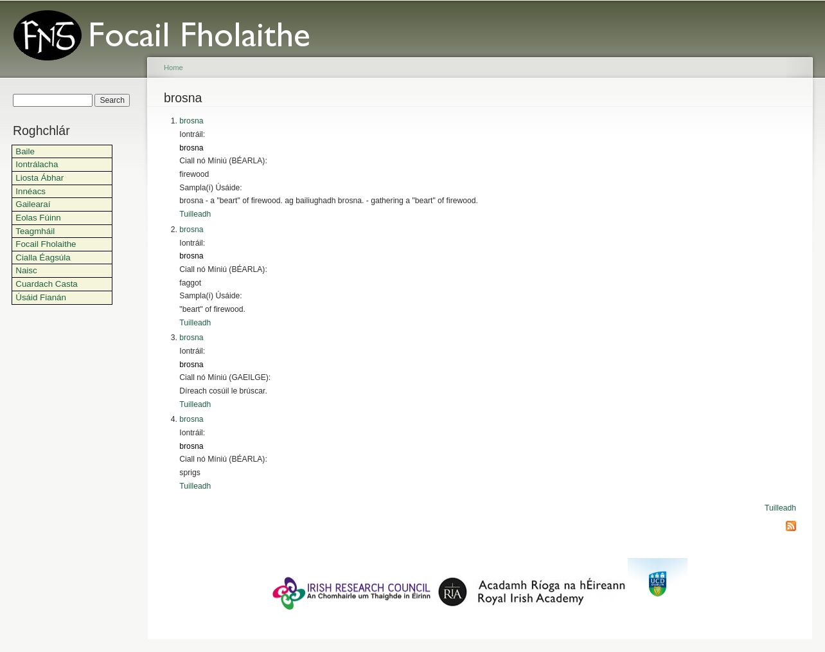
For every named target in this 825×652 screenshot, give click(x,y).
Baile (25, 151)
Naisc (26, 270)
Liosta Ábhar (39, 178)
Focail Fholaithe (45, 244)
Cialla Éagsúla (42, 257)
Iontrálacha (36, 164)
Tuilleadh (195, 214)
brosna (191, 120)
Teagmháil (35, 231)
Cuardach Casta (46, 284)
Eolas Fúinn (38, 217)
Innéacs (30, 191)
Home (173, 67)
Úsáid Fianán (40, 297)
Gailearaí (32, 204)
